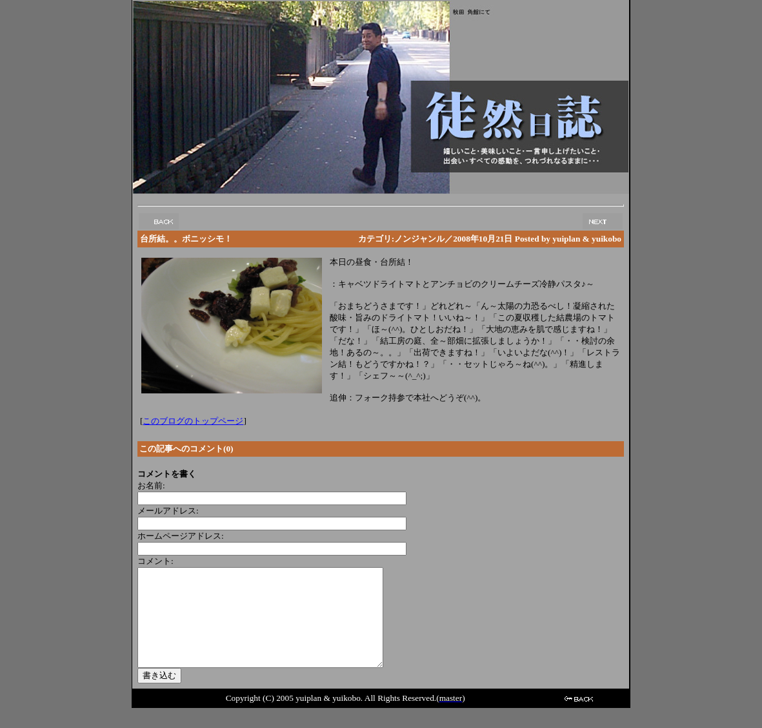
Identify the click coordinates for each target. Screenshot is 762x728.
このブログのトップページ (193, 421)
